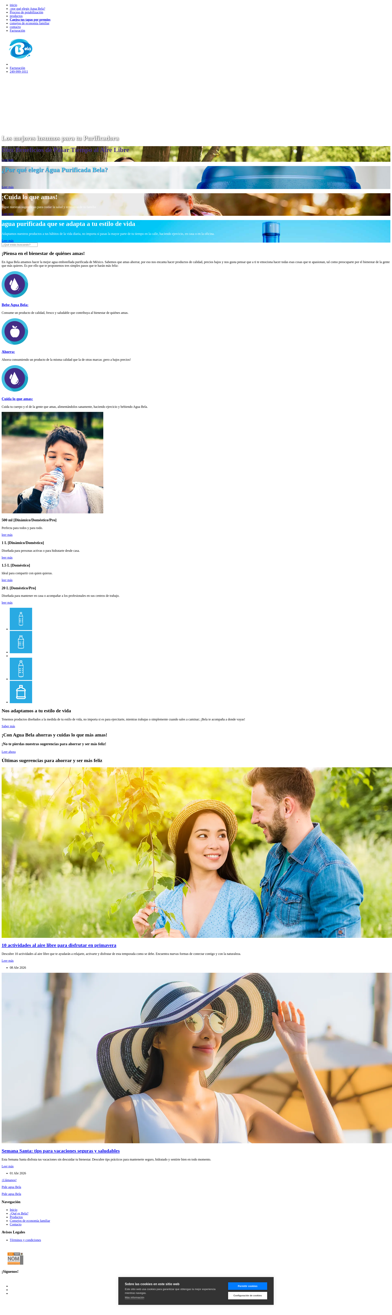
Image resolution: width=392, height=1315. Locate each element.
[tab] (21, 629)
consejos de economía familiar (29, 23)
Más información (134, 1297)
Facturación (17, 30)
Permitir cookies (248, 1286)
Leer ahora (9, 752)
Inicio (13, 1209)
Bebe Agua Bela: (15, 305)
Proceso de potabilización (26, 12)
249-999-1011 (19, 71)
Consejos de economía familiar (30, 1220)
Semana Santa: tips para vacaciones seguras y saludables (61, 1150)
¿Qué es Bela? (19, 1213)
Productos (16, 1217)
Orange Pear (115, 1300)
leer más (7, 535)
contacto (15, 27)
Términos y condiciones (25, 1240)
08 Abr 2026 (18, 967)
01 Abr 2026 (18, 1173)
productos (16, 16)
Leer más (8, 160)
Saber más (8, 726)
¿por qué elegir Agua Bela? (27, 8)
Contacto (16, 1224)
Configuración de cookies (247, 1295)
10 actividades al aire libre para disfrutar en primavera (59, 945)
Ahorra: (8, 352)
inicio (13, 5)
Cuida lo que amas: (17, 399)
